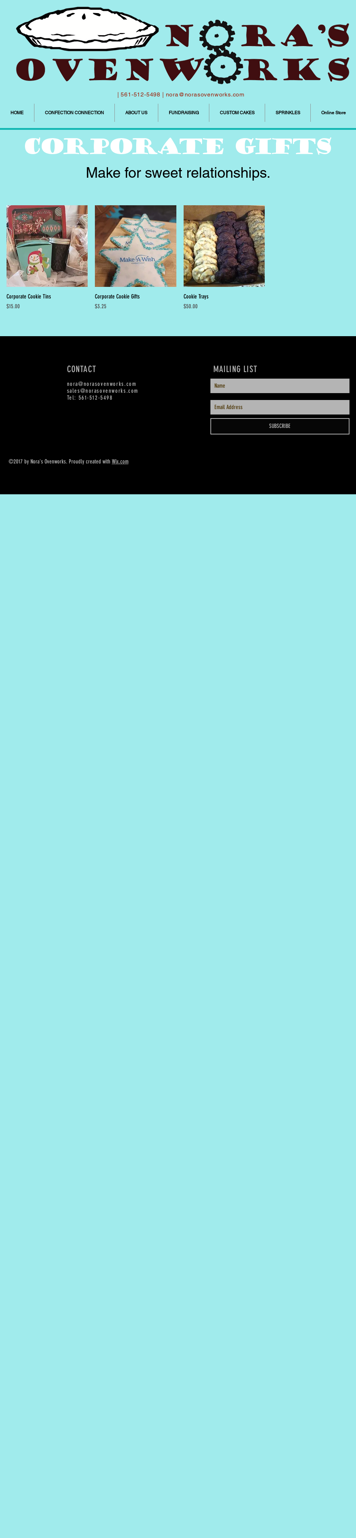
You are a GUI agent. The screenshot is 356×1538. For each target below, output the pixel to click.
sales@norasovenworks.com (102, 390)
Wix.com (120, 461)
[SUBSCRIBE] (279, 426)
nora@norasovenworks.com (205, 94)
